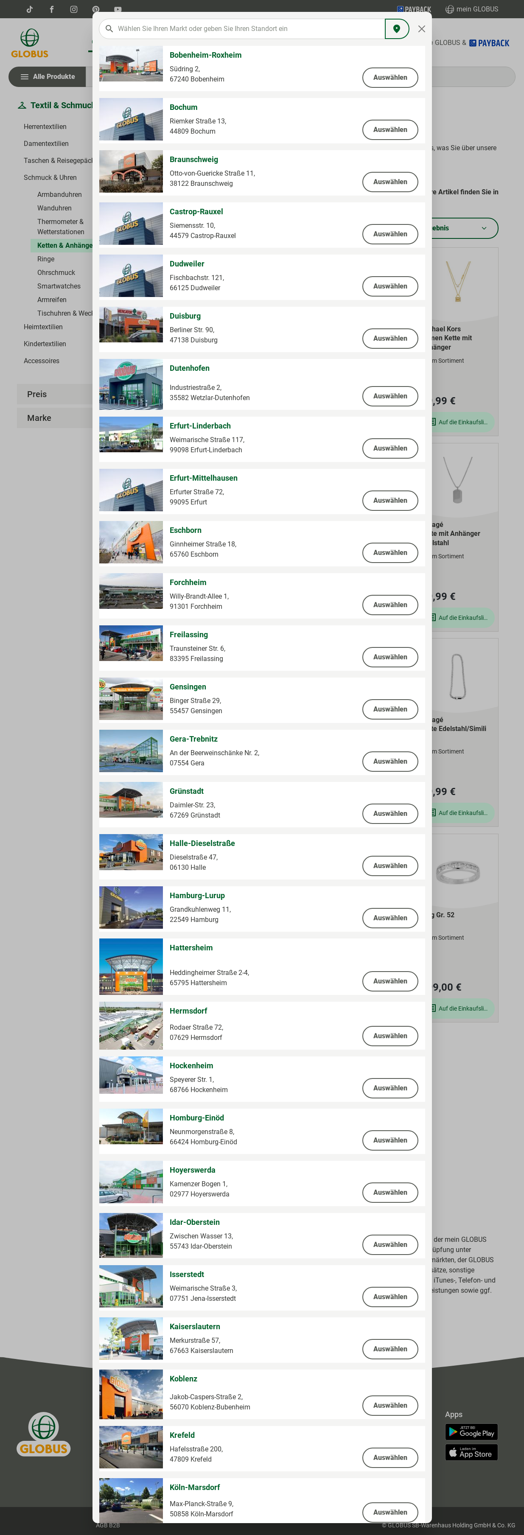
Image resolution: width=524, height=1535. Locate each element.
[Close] (421, 28)
